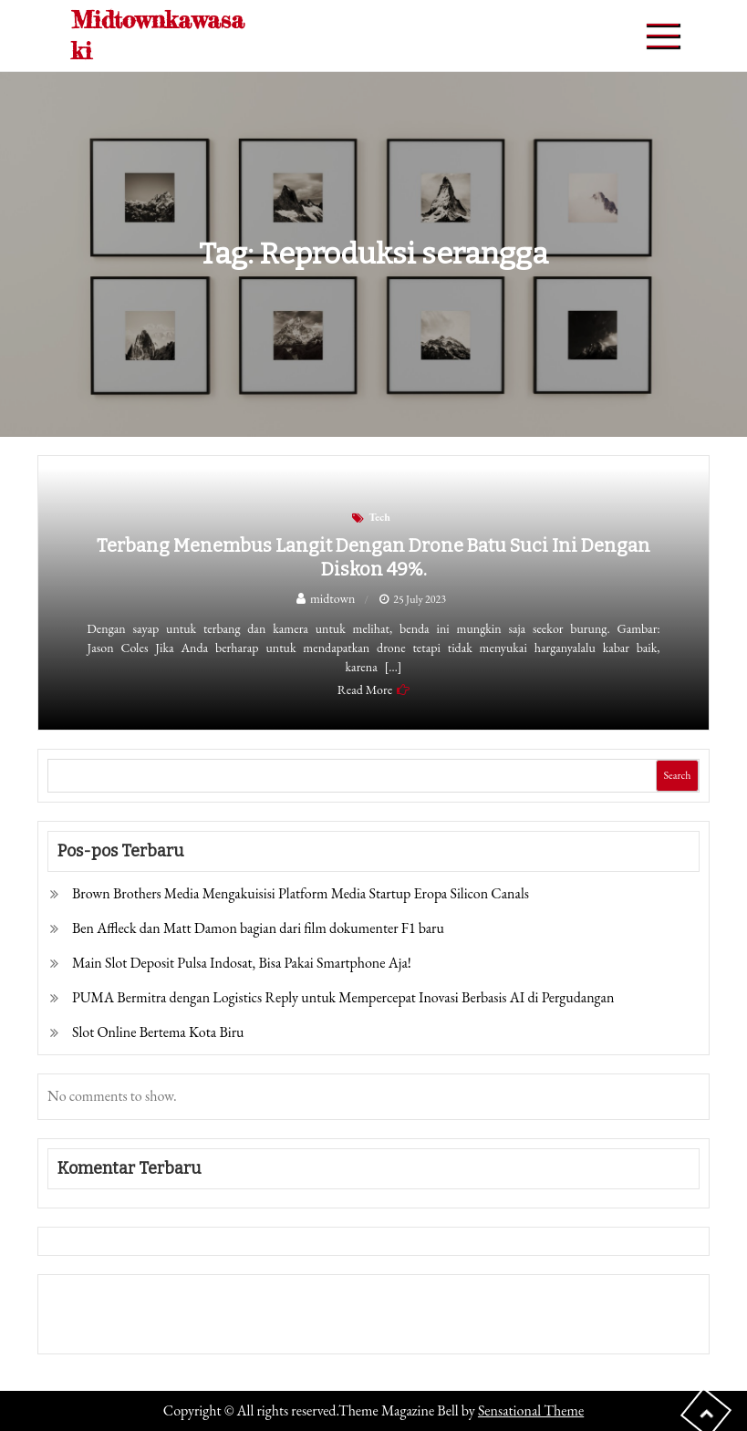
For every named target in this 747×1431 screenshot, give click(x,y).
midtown (333, 598)
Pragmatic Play (88, 1326)
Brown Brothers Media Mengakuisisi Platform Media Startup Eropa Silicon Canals (300, 893)
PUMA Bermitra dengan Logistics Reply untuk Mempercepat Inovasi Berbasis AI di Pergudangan (343, 997)
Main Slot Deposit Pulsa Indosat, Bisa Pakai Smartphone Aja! (241, 962)
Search (676, 775)
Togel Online (169, 1326)
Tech (379, 517)
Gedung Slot (82, 1301)
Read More (364, 689)
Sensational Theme (531, 1410)
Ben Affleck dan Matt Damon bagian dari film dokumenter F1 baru (258, 928)
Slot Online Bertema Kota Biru (158, 1032)
